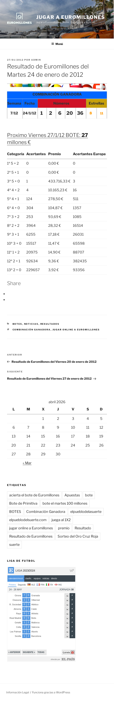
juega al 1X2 (61, 520)
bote (89, 495)
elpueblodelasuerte (85, 512)
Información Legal (17, 692)
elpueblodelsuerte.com (27, 520)
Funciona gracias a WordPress (51, 692)
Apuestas (72, 495)
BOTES (17, 324)
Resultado (83, 528)
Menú (57, 44)
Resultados (50, 324)
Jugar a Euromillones (70, 17)
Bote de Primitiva (23, 503)
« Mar (27, 463)
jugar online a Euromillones (76, 329)
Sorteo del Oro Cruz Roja (78, 536)
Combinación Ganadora (32, 329)
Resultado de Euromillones (30, 536)
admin (36, 59)
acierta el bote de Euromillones (34, 495)
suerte (14, 544)
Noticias (31, 324)
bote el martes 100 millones (65, 503)
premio (64, 528)
